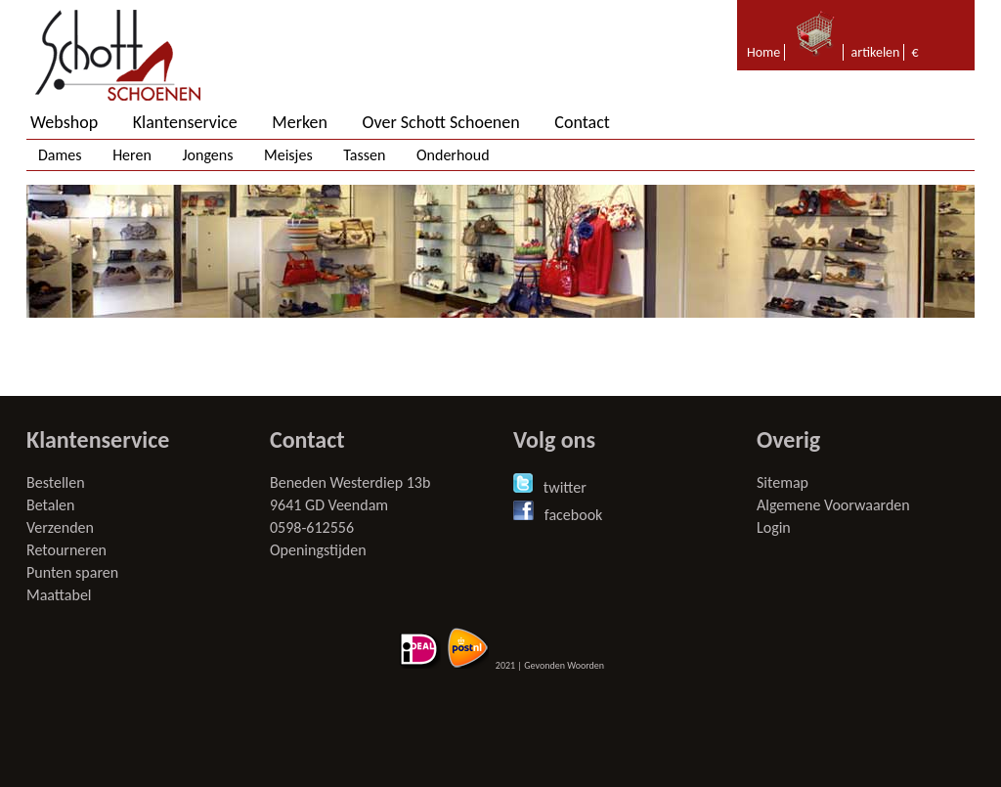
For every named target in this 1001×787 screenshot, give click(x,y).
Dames (60, 155)
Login (774, 527)
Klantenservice (185, 122)
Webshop (64, 122)
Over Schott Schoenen (441, 122)
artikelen (875, 52)
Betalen (50, 505)
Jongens (207, 155)
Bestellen (55, 482)
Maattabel (59, 595)
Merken (299, 122)
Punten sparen (72, 572)
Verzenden (60, 527)
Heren (132, 155)
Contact (581, 122)
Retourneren (66, 550)
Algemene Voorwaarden (833, 505)
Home (763, 52)
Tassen (364, 155)
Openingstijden (318, 550)
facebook (573, 514)
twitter (565, 487)
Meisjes (288, 155)
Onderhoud (453, 155)
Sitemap (782, 482)
